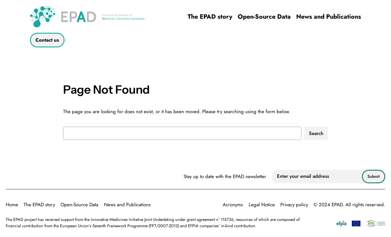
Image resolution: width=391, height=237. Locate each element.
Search (316, 133)
